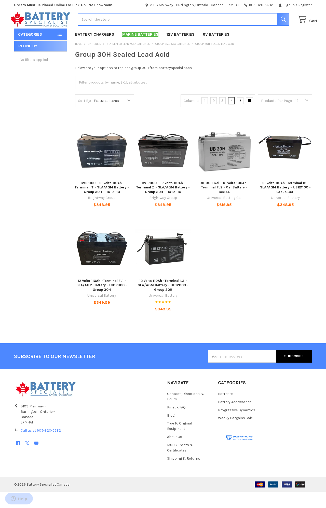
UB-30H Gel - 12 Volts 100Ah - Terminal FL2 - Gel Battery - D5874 (224, 203)
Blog (170, 431)
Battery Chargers (94, 50)
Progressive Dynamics (236, 426)
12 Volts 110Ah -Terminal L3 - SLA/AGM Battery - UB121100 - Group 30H (163, 301)
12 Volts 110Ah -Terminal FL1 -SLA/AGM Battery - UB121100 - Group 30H (101, 301)
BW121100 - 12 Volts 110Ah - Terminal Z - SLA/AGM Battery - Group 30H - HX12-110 (163, 203)
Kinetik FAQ (176, 423)
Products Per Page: (277, 117)
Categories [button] (30, 50)
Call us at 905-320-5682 (41, 447)
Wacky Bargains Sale (235, 434)
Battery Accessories (234, 418)
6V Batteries (216, 50)
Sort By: (84, 117)
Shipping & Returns (183, 475)
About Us (174, 453)
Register (305, 5)
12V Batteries (181, 50)
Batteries (225, 410)
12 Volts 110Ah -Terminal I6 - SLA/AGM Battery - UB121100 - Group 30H (285, 203)
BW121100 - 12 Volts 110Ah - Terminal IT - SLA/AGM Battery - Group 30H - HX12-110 (102, 203)
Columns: (191, 117)
